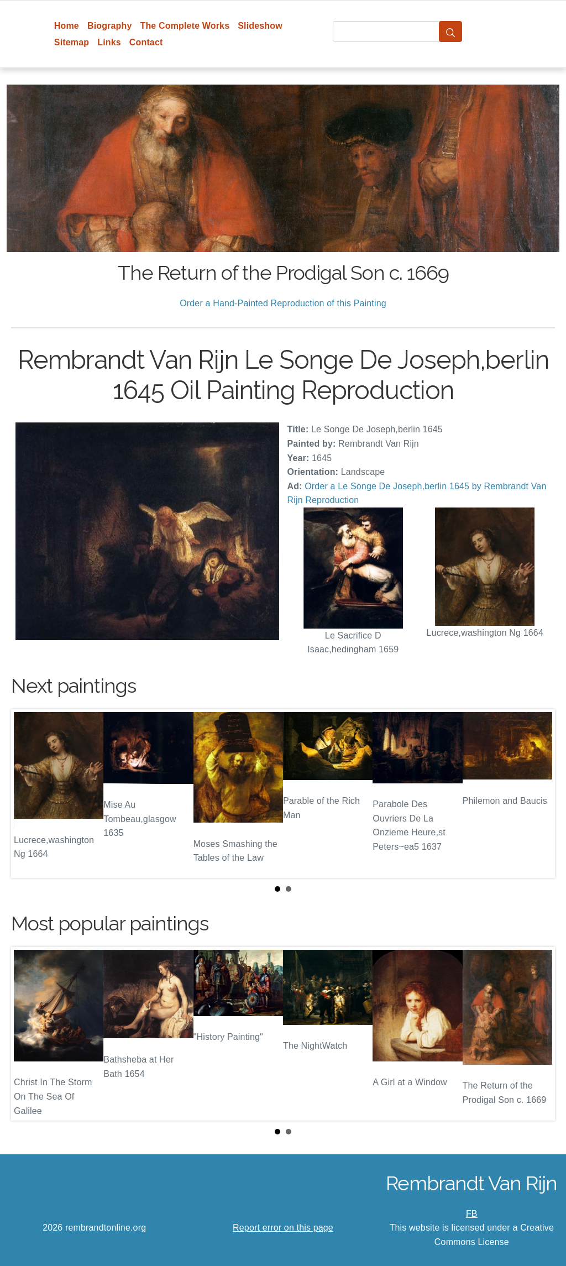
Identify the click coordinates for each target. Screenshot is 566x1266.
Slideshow (260, 25)
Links (109, 42)
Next (538, 793)
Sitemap (71, 42)
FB (472, 1213)
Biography (109, 25)
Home (66, 25)
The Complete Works (184, 25)
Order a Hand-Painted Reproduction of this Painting (283, 303)
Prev (28, 793)
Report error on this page (283, 1227)
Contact (146, 42)
